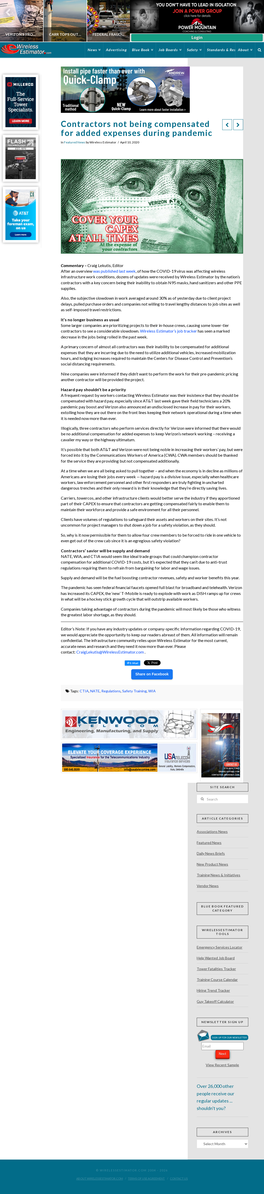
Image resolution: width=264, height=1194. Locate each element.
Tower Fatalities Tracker (216, 969)
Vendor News (208, 886)
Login (196, 37)
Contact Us (179, 1178)
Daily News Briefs (211, 853)
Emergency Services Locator (219, 947)
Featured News (74, 142)
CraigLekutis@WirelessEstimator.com (110, 651)
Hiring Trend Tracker (213, 990)
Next (222, 1054)
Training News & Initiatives (218, 875)
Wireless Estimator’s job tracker (168, 330)
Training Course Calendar (217, 979)
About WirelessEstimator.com (99, 1178)
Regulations (111, 691)
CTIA (84, 691)
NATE (95, 691)
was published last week (114, 271)
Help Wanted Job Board (216, 958)
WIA (152, 691)
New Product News (212, 864)
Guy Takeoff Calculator (215, 1001)
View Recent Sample (222, 1065)
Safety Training (134, 691)
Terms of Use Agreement (146, 1178)
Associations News (212, 831)
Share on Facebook (152, 674)
